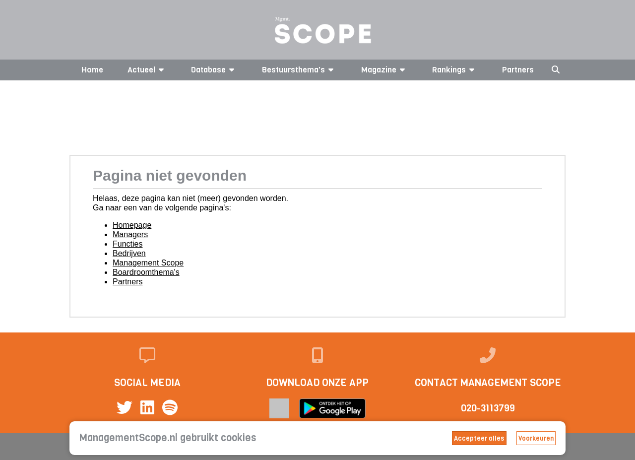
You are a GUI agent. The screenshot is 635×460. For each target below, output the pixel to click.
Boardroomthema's (146, 272)
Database (214, 70)
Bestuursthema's (299, 70)
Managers (130, 234)
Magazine (384, 70)
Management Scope (148, 263)
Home (92, 70)
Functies (127, 244)
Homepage (132, 225)
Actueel (147, 70)
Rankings (455, 70)
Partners (518, 70)
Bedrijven (129, 253)
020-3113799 (488, 408)
